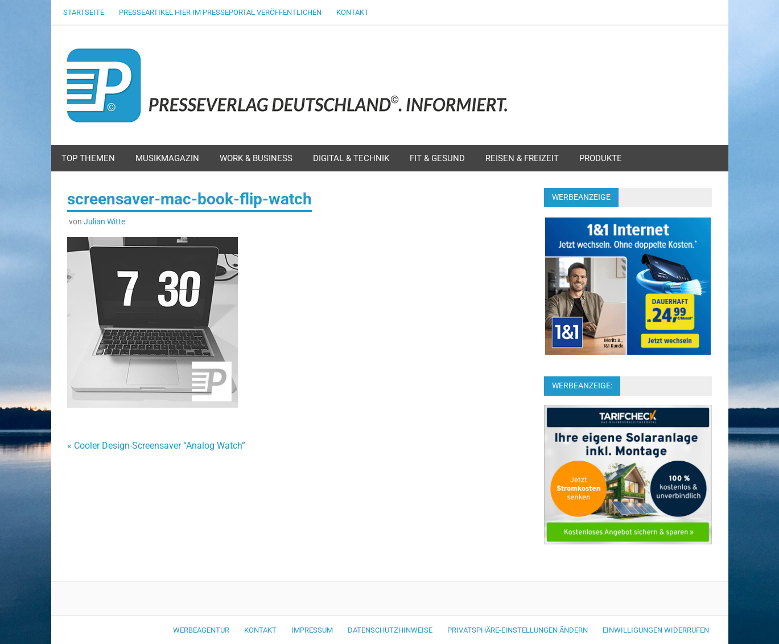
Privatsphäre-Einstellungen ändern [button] (517, 630)
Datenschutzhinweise (390, 630)
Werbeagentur (201, 630)
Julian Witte (104, 221)
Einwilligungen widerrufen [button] (656, 630)
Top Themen (88, 158)
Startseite (83, 12)
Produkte (600, 158)
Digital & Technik (351, 158)
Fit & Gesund (437, 158)
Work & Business (256, 158)
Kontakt (352, 12)
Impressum (312, 630)
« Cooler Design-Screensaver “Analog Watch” (156, 445)
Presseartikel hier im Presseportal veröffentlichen (220, 12)
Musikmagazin (167, 158)
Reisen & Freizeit (522, 158)
